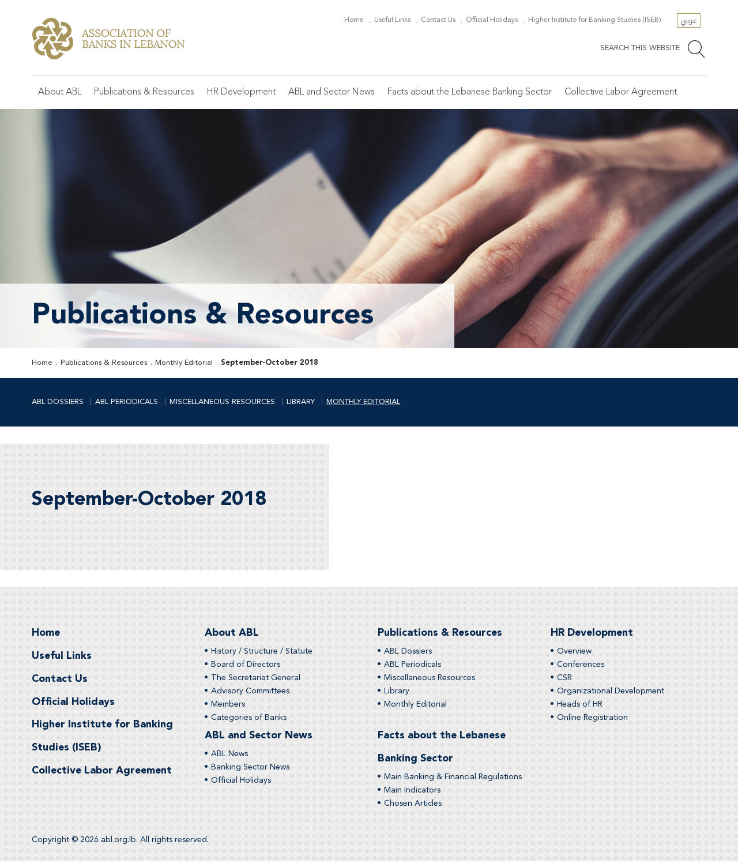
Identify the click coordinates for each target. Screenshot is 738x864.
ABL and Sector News (333, 92)
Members (228, 706)
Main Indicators (412, 793)
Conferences (580, 666)
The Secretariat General (255, 680)
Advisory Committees (250, 693)
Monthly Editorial (184, 364)
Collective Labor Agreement (627, 92)
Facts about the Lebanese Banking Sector (474, 92)
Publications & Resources (145, 92)
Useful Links (403, 20)
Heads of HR (580, 706)
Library (301, 403)
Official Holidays (497, 20)
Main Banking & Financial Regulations (453, 780)
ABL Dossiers (58, 403)
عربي (688, 20)
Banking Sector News (250, 769)
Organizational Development (610, 693)
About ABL (59, 92)
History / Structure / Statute (261, 653)
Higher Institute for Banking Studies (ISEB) (596, 20)
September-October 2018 (269, 364)
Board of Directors (245, 666)
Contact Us (446, 20)
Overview (574, 653)
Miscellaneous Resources (222, 403)
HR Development (243, 92)
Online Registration (592, 719)
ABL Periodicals (126, 403)
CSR (564, 680)
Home (367, 20)
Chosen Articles (413, 806)
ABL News (229, 756)
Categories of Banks (249, 719)
